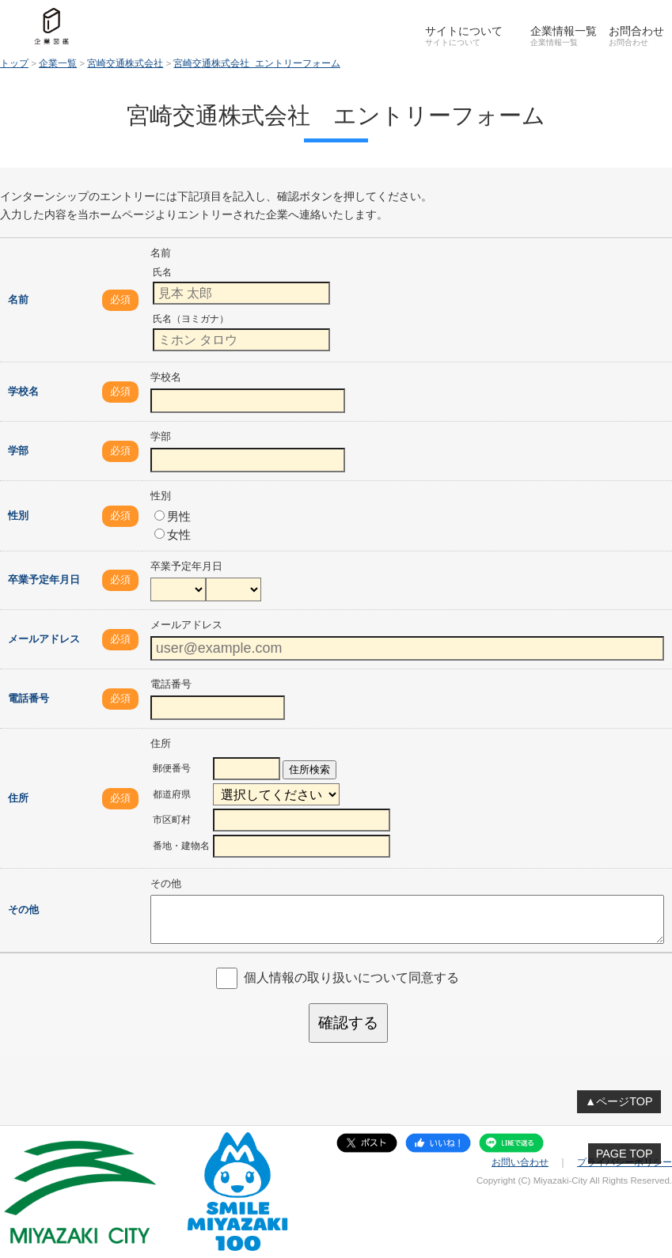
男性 (172, 516)
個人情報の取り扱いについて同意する (351, 977)
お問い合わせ (520, 1162)
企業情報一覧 (563, 31)
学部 (18, 451)
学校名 (23, 391)
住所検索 (309, 769)
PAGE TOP (624, 1153)
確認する (348, 1022)
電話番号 (28, 698)
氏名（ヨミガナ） (191, 319)
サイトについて (464, 31)
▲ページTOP (619, 1101)
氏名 (162, 272)
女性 (172, 534)
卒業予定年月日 (44, 579)
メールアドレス (44, 639)
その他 (23, 909)
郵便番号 (172, 768)
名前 (18, 299)
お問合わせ (636, 31)
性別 (18, 515)
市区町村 (172, 819)
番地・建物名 (181, 846)
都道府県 (172, 794)
